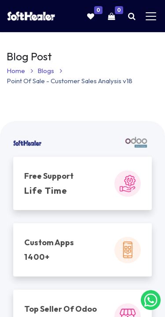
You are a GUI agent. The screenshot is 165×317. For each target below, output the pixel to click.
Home (20, 70)
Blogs (49, 70)
